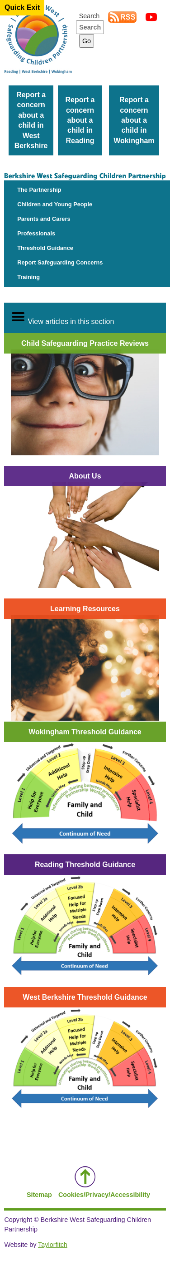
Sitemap (39, 1194)
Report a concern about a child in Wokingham (133, 120)
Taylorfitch (52, 1244)
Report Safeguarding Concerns (60, 262)
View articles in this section (62, 317)
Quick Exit (22, 7)
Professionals (36, 233)
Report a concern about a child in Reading (80, 120)
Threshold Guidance (45, 247)
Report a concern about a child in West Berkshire (31, 120)
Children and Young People (54, 204)
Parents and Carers (43, 218)
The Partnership (39, 189)
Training (28, 277)
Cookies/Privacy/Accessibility (104, 1194)
